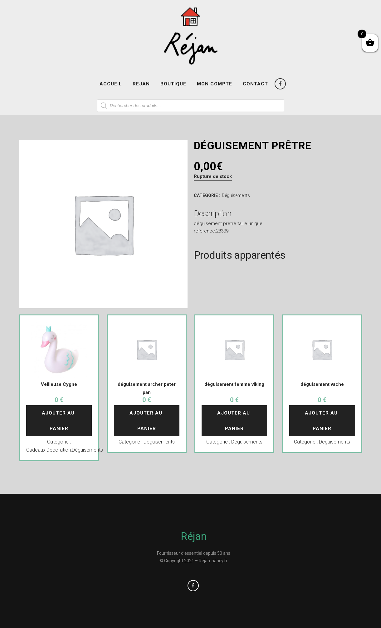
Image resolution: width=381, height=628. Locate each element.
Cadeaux (36, 450)
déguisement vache (322, 384)
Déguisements (236, 195)
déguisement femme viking (234, 384)
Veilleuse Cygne (59, 384)
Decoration (58, 450)
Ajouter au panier (59, 420)
